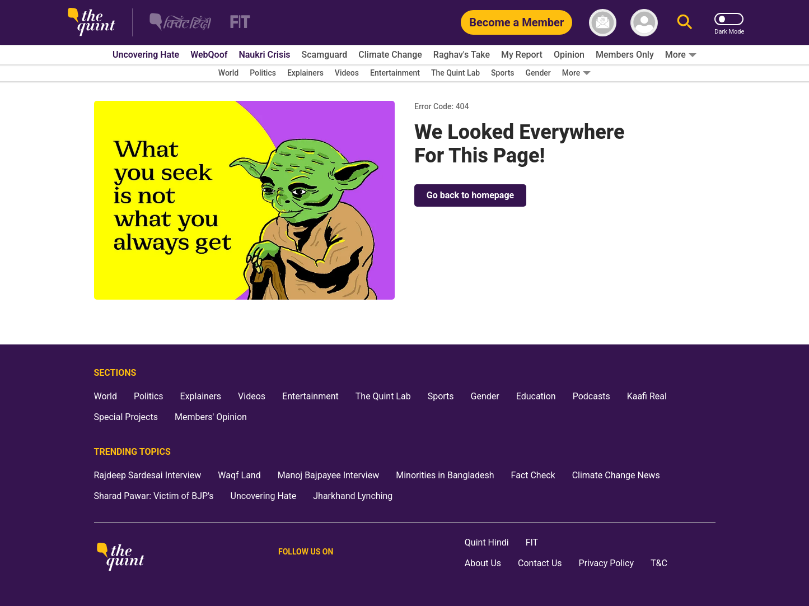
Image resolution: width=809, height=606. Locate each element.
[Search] (685, 23)
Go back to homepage (470, 195)
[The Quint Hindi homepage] (180, 22)
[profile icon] (644, 22)
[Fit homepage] (233, 22)
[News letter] (602, 22)
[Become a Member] (516, 22)
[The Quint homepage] (91, 22)
